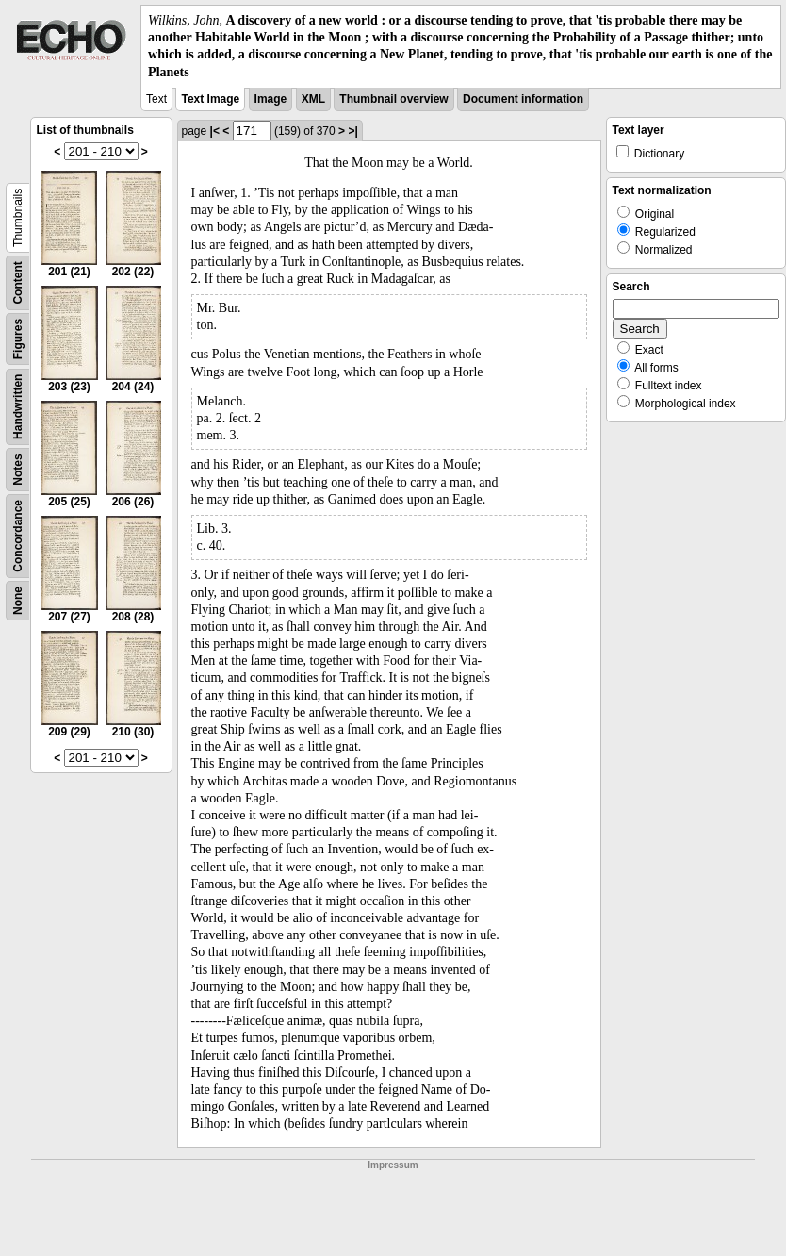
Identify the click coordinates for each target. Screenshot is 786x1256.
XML (313, 99)
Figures (18, 339)
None (18, 601)
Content (18, 282)
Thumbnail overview (393, 99)
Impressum (393, 1165)
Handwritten (18, 405)
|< (215, 131)
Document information (523, 99)
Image (270, 99)
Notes (18, 469)
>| (352, 131)
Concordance (18, 536)
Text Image (210, 99)
